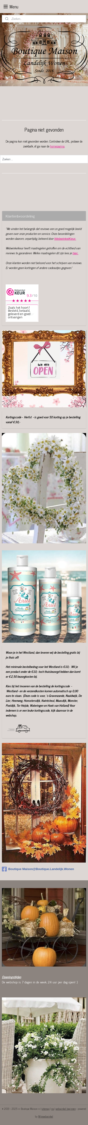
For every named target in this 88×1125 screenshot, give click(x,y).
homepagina (57, 146)
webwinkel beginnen (66, 1109)
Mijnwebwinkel (45, 1116)
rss (52, 1109)
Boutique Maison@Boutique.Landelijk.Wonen (38, 869)
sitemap (46, 1109)
